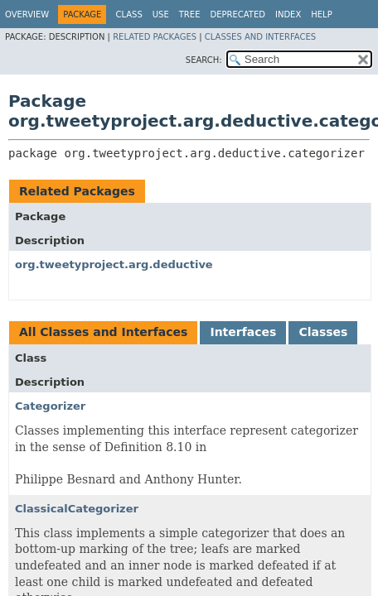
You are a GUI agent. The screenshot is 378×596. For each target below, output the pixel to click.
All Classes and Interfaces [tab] (103, 332)
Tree (190, 14)
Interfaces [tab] (243, 332)
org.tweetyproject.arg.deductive (114, 264)
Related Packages (154, 36)
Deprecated (237, 14)
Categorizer (50, 406)
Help (321, 14)
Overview (27, 14)
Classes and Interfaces (260, 36)
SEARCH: (204, 60)
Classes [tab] (322, 332)
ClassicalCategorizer (76, 508)
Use (161, 14)
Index (288, 14)
